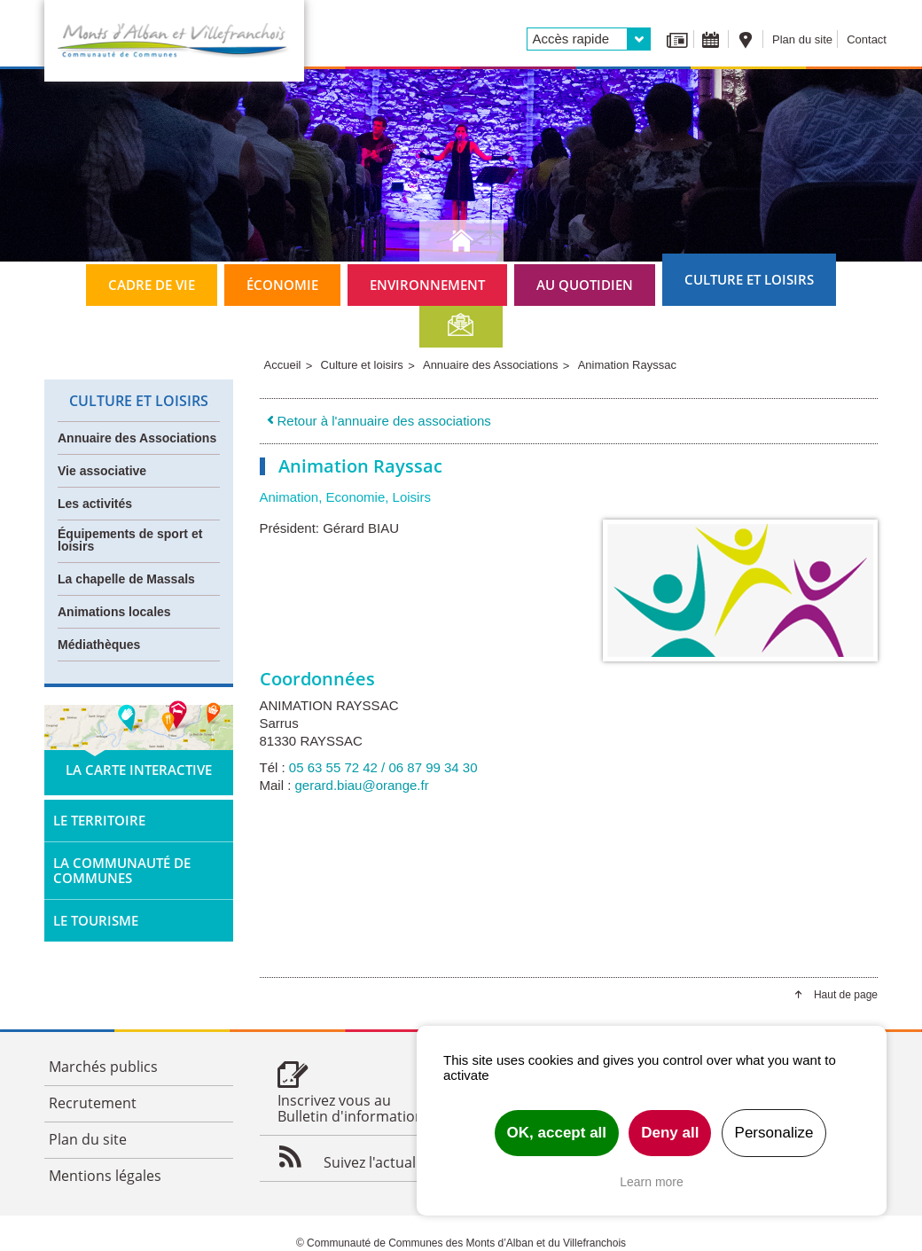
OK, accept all (556, 1132)
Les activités (95, 503)
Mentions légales (105, 1176)
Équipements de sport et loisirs (130, 540)
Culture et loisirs (749, 279)
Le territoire (99, 820)
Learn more (652, 1182)
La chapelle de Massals (126, 579)
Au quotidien (584, 284)
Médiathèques (99, 644)
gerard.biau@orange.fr (362, 785)
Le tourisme (95, 920)
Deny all (670, 1132)
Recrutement (93, 1103)
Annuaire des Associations (137, 438)
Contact (867, 39)
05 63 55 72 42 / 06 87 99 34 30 (383, 767)
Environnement (427, 284)
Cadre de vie (151, 284)
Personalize (774, 1132)
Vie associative (102, 471)
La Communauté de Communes (122, 870)
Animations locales (114, 612)
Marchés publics (103, 1066)
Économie (282, 284)
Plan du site (802, 39)
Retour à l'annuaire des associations (377, 420)
